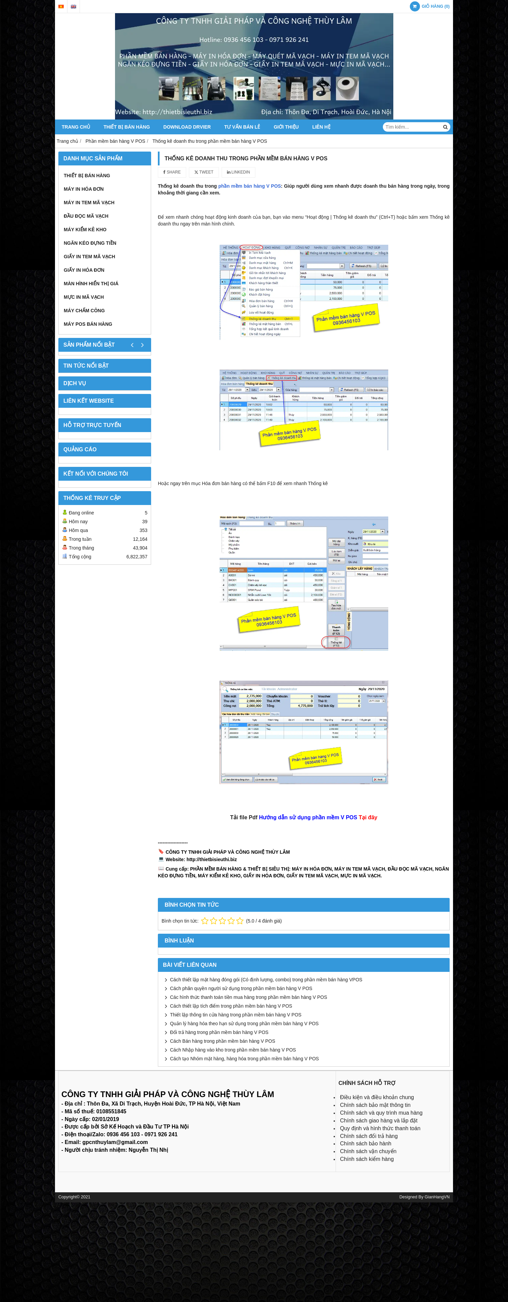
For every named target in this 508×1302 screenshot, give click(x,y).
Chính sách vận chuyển (368, 1151)
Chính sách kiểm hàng (367, 1159)
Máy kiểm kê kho (85, 229)
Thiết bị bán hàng (127, 127)
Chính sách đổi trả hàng (369, 1136)
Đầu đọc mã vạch (86, 216)
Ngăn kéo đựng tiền (90, 243)
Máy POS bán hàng (88, 324)
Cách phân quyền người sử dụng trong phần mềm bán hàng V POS (241, 988)
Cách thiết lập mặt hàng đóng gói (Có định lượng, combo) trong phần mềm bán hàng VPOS (266, 979)
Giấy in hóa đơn (84, 270)
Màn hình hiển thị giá (91, 283)
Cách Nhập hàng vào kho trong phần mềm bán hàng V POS (233, 1050)
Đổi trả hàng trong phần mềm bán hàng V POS (219, 1032)
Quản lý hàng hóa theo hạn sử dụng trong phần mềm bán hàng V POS (244, 1023)
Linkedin (238, 172)
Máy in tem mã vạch (89, 202)
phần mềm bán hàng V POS (249, 186)
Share (172, 172)
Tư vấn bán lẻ (242, 127)
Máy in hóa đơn (84, 189)
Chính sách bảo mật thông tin (375, 1105)
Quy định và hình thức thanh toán (380, 1128)
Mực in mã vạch (84, 297)
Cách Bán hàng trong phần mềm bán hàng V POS (222, 1041)
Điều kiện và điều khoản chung (377, 1097)
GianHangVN (437, 1197)
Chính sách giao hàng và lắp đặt (379, 1120)
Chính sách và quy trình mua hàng (381, 1113)
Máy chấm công (84, 310)
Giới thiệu (286, 127)
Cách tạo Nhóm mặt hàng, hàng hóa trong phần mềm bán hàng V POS (244, 1058)
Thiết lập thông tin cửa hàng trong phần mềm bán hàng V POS (236, 1014)
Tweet (204, 172)
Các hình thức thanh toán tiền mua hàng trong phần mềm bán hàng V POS (248, 997)
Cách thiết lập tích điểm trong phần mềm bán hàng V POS (231, 1006)
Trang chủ (76, 127)
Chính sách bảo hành (365, 1143)
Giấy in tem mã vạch (89, 256)
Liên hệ (321, 127)
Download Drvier (187, 127)
